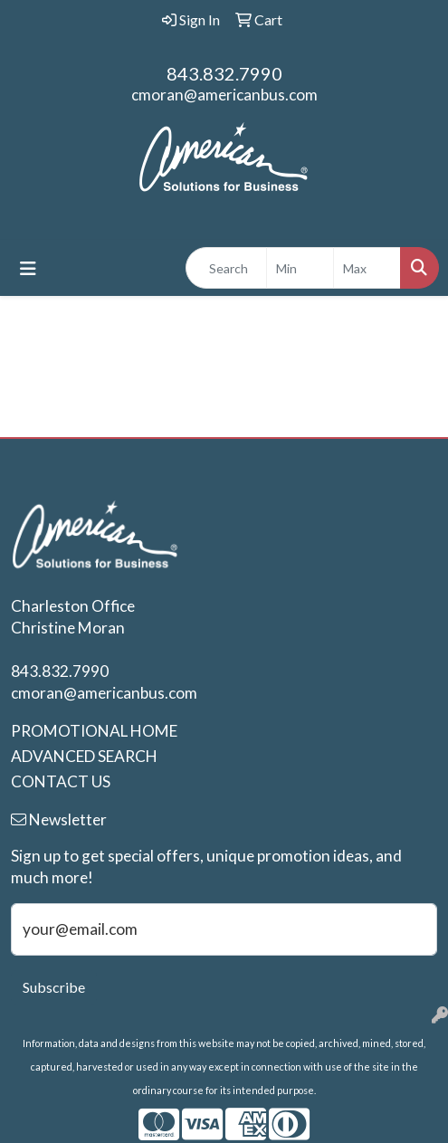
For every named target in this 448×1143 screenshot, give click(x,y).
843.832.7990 (224, 73)
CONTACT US (60, 781)
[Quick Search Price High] (367, 268)
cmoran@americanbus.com (224, 94)
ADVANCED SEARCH (84, 756)
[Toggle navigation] (28, 268)
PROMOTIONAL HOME (94, 730)
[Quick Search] (226, 268)
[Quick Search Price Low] (300, 268)
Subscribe (54, 986)
